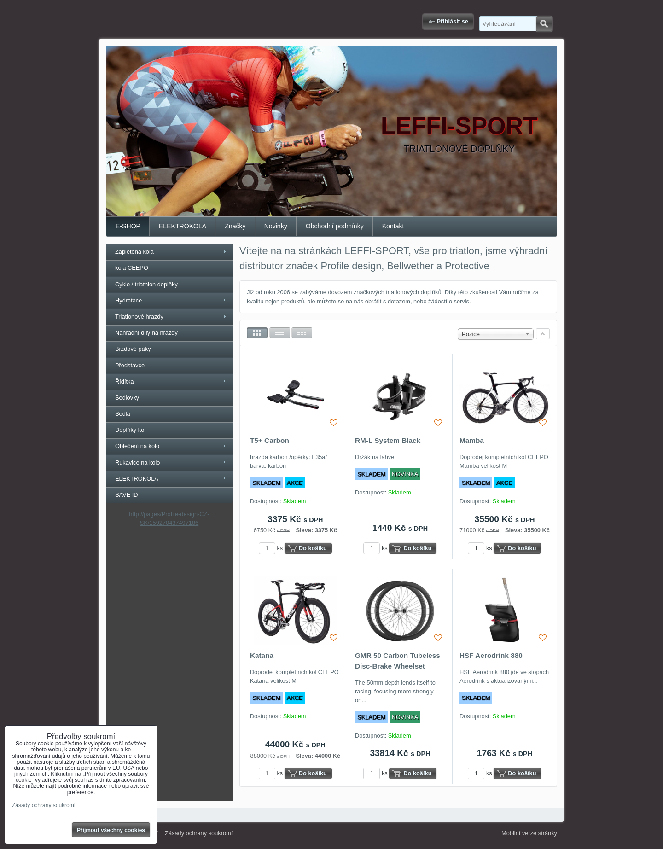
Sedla (122, 413)
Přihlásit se (452, 21)
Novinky (275, 226)
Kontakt (393, 226)
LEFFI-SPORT (459, 125)
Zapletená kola (134, 251)
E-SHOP (128, 226)
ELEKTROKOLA (182, 226)
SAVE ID (126, 494)
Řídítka (124, 381)
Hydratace (128, 300)
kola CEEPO (131, 267)
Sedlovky (127, 397)
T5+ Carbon (269, 440)
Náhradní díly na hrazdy (146, 332)
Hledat (544, 24)
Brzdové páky (133, 348)
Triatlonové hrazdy (139, 316)
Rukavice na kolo (137, 462)
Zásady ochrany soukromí (199, 833)
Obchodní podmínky (335, 226)
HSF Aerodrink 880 (491, 655)
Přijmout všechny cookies (111, 830)
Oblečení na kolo (137, 445)
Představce (130, 365)
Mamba (471, 440)
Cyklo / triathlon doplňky (146, 284)
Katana (261, 655)
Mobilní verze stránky (529, 833)
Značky (235, 226)
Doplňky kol (130, 429)
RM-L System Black (387, 440)
